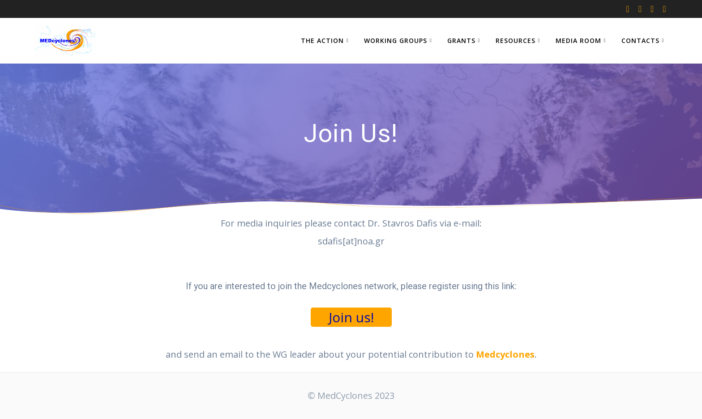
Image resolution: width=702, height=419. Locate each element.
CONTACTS (640, 40)
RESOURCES (515, 40)
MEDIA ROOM (578, 40)
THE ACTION (322, 40)
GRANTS (461, 40)
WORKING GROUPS (395, 40)
